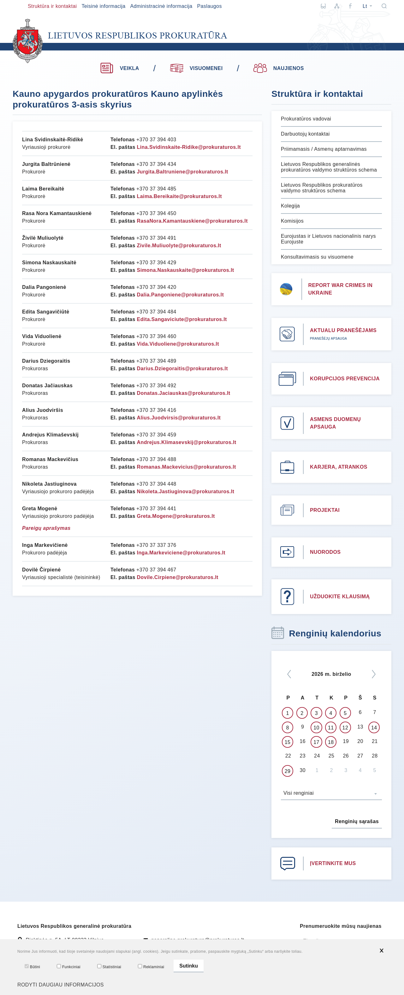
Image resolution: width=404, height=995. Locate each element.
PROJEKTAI (325, 510)
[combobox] (331, 793)
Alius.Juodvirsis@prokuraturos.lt (179, 417)
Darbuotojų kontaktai (305, 134)
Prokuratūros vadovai (306, 118)
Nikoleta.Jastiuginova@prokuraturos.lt (186, 491)
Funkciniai (68, 968)
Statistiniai (109, 968)
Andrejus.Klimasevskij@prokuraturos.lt (186, 442)
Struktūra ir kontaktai (52, 6)
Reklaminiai (151, 968)
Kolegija (290, 205)
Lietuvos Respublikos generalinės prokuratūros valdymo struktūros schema (329, 167)
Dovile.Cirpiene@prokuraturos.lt (177, 577)
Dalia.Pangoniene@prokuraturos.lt (180, 294)
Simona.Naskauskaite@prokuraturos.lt (185, 270)
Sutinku (188, 968)
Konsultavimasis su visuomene (317, 257)
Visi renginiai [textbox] (298, 793)
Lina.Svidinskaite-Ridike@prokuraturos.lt (189, 147)
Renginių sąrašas (357, 821)
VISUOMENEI (196, 67)
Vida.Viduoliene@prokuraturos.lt (178, 344)
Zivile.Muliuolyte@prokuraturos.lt (179, 245)
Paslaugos (209, 6)
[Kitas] (374, 674)
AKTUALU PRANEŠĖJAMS (343, 330)
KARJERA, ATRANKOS (338, 467)
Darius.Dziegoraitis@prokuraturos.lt (182, 368)
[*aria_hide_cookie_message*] (381, 955)
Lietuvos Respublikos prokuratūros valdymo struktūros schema (322, 187)
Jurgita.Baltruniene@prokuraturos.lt (182, 171)
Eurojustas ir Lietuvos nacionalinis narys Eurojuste (328, 238)
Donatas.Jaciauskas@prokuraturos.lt (183, 393)
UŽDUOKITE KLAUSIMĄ (340, 596)
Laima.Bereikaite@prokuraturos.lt (179, 196)
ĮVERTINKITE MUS (333, 863)
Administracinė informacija (161, 6)
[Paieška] (384, 6)
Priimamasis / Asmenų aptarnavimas (324, 149)
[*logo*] (120, 41)
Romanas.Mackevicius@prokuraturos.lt (186, 467)
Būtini (32, 968)
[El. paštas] (339, 941)
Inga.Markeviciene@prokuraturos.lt (181, 552)
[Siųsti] (385, 941)
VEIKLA (119, 68)
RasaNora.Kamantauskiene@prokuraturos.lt (192, 221)
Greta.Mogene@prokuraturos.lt (176, 516)
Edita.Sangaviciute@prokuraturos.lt (182, 319)
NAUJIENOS (278, 68)
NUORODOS (325, 552)
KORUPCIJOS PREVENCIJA (345, 378)
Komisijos (292, 221)
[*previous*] (289, 674)
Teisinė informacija (103, 6)
